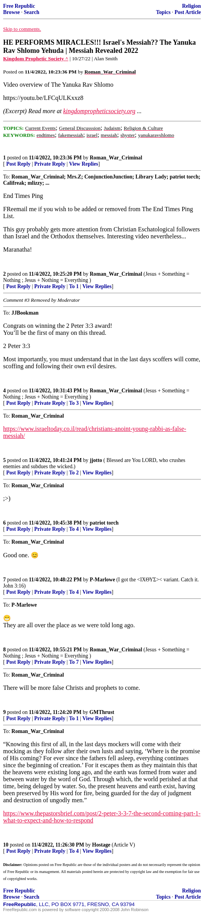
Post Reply (18, 164)
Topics (163, 12)
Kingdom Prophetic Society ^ (35, 58)
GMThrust (101, 712)
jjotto (96, 460)
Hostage (101, 845)
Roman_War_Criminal (116, 158)
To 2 (74, 473)
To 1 (74, 286)
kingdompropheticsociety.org (99, 111)
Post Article (187, 12)
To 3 (74, 403)
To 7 (74, 662)
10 (6, 845)
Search (31, 12)
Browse (11, 12)
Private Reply (50, 164)
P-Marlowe (102, 580)
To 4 (74, 529)
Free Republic (19, 6)
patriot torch (104, 523)
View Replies (83, 164)
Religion (191, 6)
